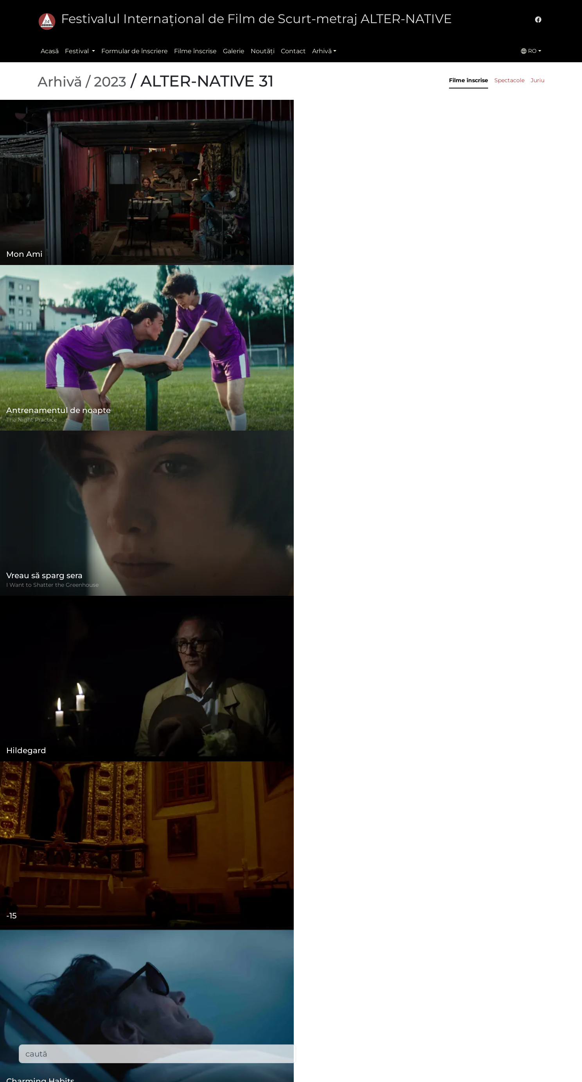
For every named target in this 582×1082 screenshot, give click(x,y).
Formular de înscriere (134, 51)
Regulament (230, 1002)
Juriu (537, 80)
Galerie (233, 51)
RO (529, 50)
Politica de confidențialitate (253, 1017)
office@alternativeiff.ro (421, 1027)
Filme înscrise (195, 51)
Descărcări (226, 1064)
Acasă (50, 51)
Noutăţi (263, 51)
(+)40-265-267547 (412, 1011)
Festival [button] (77, 51)
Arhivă (322, 51)
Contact (293, 51)
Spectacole (509, 80)
